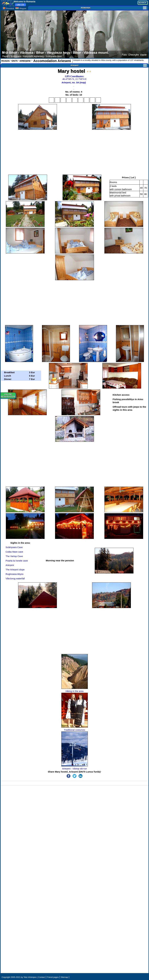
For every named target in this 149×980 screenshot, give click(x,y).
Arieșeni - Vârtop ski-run (74, 750)
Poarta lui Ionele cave (17, 560)
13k (20, 5)
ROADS (5, 60)
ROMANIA (114, 8)
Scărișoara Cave (14, 547)
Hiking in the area (74, 673)
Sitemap (64, 977)
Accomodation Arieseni (51, 61)
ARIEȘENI (25, 60)
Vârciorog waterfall (15, 578)
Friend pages (53, 977)
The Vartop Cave (14, 556)
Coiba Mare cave (14, 551)
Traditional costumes (74, 712)
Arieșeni (109, 65)
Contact (41, 977)
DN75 (15, 60)
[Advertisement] (74, 152)
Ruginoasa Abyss (15, 574)
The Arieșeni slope (15, 569)
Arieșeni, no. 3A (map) (74, 82)
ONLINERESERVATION (8, 395)
